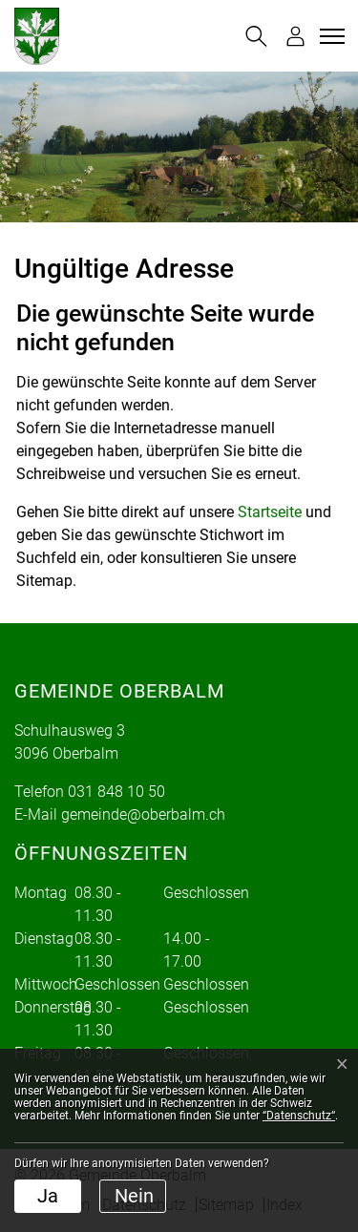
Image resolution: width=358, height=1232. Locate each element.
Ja (47, 1195)
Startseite (270, 512)
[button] (256, 36)
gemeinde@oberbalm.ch (143, 814)
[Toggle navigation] (329, 36)
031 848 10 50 (116, 792)
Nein (134, 1195)
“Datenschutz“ (299, 1115)
